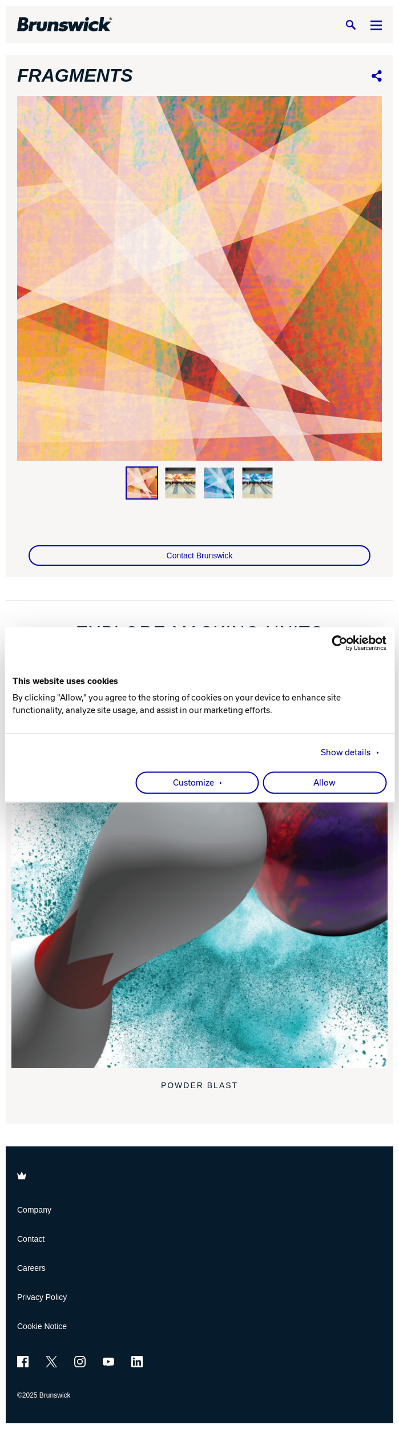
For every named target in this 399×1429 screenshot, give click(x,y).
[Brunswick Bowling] (64, 24)
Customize (193, 782)
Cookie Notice (42, 1326)
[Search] (350, 25)
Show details (345, 752)
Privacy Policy (42, 1297)
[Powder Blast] (199, 880)
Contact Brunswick (200, 555)
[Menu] (376, 25)
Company (34, 1209)
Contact (31, 1238)
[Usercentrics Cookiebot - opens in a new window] (336, 643)
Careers (31, 1268)
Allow (324, 782)
